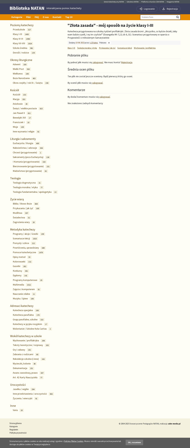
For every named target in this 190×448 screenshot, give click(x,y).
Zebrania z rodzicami (26, 354)
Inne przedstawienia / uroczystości (33, 393)
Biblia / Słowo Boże (26, 203)
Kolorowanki (22, 261)
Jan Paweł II (22, 113)
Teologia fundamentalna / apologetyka (35, 192)
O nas (46, 17)
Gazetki (20, 266)
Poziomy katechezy (22, 25)
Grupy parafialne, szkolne (28, 319)
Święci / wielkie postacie (28, 108)
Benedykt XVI (22, 117)
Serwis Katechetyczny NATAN (114, 2)
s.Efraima (94, 42)
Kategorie (16, 17)
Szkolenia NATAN (133, 2)
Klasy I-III (21, 34)
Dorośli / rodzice (24, 52)
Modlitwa (21, 213)
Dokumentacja (23, 368)
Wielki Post (22, 69)
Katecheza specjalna (26, 310)
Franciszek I (21, 122)
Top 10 (68, 17)
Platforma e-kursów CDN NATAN (152, 2)
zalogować (97, 62)
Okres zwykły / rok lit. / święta (31, 83)
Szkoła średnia (23, 48)
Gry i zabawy (22, 349)
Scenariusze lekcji (25, 238)
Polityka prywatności (18, 433)
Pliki (28, 17)
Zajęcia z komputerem (27, 289)
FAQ (37, 17)
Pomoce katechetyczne (28, 252)
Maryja (19, 99)
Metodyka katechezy (22, 229)
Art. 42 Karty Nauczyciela (28, 377)
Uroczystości (18, 385)
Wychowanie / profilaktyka (29, 340)
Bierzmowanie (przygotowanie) (32, 166)
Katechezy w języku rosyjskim (30, 324)
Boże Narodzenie (25, 78)
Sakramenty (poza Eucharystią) (31, 157)
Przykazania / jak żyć (26, 208)
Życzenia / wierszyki (25, 398)
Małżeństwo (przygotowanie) (30, 171)
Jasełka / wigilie (24, 389)
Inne (13, 406)
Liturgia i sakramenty (23, 139)
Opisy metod (22, 257)
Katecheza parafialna (27, 315)
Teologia (15, 178)
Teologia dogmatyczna (27, 182)
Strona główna (16, 423)
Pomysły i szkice (24, 243)
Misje (19, 127)
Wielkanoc (21, 73)
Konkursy (21, 271)
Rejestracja (126, 62)
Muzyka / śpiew (24, 298)
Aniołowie (21, 104)
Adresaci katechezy (21, 306)
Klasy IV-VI (22, 38)
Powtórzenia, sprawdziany (29, 247)
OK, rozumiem (134, 442)
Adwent (20, 64)
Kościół (14, 90)
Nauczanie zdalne (24, 294)
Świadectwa (22, 217)
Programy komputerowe (28, 280)
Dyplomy (20, 275)
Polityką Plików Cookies (73, 441)
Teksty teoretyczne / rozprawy (31, 345)
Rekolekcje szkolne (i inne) (29, 359)
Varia (18, 410)
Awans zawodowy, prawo (29, 373)
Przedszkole (22, 29)
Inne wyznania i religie (26, 131)
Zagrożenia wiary (24, 222)
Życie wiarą (17, 199)
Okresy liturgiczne (21, 60)
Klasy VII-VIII (23, 43)
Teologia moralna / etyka (28, 187)
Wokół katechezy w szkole (26, 336)
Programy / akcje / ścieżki (29, 234)
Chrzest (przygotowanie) (27, 152)
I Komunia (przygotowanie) (30, 161)
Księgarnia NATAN (173, 2)
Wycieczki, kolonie (25, 363)
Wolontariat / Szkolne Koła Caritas (32, 328)
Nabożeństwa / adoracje (28, 148)
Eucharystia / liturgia (26, 143)
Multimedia (22, 284)
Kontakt (57, 17)
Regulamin (14, 429)
